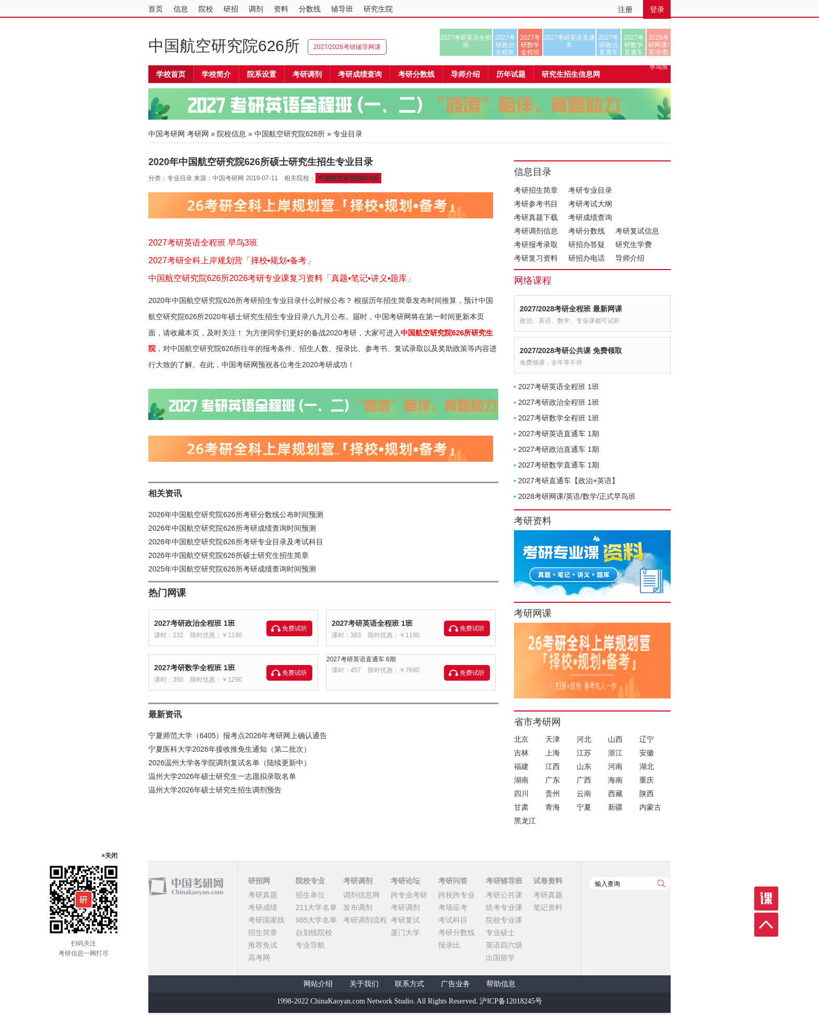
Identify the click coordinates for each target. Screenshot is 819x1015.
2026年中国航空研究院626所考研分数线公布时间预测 (235, 514)
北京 (521, 739)
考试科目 (452, 920)
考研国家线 (266, 920)
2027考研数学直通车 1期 (558, 465)
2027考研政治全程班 (505, 45)
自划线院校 (314, 932)
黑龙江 (525, 820)
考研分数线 (586, 231)
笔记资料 (548, 907)
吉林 (521, 753)
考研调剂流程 (365, 920)
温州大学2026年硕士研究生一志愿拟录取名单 (222, 776)
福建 (521, 766)
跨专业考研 (409, 895)
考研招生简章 (536, 190)
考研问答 (452, 881)
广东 (552, 780)
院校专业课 (504, 920)
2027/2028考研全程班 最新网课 (571, 309)
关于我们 (364, 984)
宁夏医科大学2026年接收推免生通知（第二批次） (229, 749)
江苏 (584, 753)
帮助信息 (501, 984)
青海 (552, 807)
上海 (552, 753)
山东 (584, 766)
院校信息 (231, 134)
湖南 (521, 780)
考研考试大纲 (590, 204)
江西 (552, 766)
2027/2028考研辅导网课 (347, 47)
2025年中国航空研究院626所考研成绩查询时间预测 (232, 569)
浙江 (615, 753)
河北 (584, 739)
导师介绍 (465, 74)
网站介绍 (318, 984)
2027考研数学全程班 (530, 45)
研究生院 (378, 9)
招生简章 (262, 932)
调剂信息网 (361, 895)
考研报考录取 (536, 244)
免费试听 (294, 628)
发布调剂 (357, 907)
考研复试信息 (637, 231)
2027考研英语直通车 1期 (558, 433)
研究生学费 (633, 244)
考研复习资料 (536, 258)
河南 (615, 766)
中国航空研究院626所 (224, 45)
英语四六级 (504, 945)
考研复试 (405, 920)
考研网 (198, 134)
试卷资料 (548, 881)
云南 (584, 793)
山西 (615, 739)
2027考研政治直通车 (609, 45)
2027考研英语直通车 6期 (361, 659)
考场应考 (452, 907)
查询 (661, 883)
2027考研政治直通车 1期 (558, 449)
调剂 (256, 9)
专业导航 (310, 945)
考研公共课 (504, 895)
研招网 (259, 881)
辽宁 (646, 739)
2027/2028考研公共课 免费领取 (571, 350)
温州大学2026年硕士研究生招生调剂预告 (215, 790)
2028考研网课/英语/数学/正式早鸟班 (658, 45)
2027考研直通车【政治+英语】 (568, 480)
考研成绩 (262, 907)
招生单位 (310, 895)
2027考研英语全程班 (466, 41)
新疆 (615, 807)
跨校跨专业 (456, 895)
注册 (625, 9)
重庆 (646, 780)
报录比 (449, 945)
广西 (584, 780)
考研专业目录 (590, 190)
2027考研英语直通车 (569, 41)
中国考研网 (185, 886)
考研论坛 (405, 881)
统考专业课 (504, 907)
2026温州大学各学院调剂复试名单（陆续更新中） (229, 763)
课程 (766, 898)
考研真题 (262, 895)
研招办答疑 (586, 244)
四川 (521, 793)
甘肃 (521, 807)
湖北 (646, 766)
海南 (615, 780)
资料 (281, 9)
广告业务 (455, 984)
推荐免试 (262, 945)
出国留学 (500, 957)
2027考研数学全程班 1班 (194, 667)
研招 (231, 9)
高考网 (259, 957)
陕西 (646, 793)
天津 (552, 739)
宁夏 (584, 807)
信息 (180, 9)
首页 (155, 9)
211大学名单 (316, 907)
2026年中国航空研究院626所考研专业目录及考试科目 (235, 542)
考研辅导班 (504, 881)
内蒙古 (650, 807)
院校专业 (310, 881)
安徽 (646, 753)
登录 (657, 9)
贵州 (552, 793)
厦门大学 (405, 932)
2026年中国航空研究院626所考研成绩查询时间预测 (232, 528)
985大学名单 (316, 920)
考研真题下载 (536, 217)
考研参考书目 (536, 204)
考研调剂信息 (536, 231)
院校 (205, 9)
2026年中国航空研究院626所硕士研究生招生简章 (228, 555)
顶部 (766, 925)
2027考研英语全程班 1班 (372, 623)
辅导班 (342, 9)
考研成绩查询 (590, 217)
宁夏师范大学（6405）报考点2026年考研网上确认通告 (237, 735)
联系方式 (409, 984)
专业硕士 (500, 932)
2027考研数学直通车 (634, 45)
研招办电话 (586, 258)
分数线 (310, 9)
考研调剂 (307, 74)
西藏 (615, 793)
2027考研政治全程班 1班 (194, 623)
